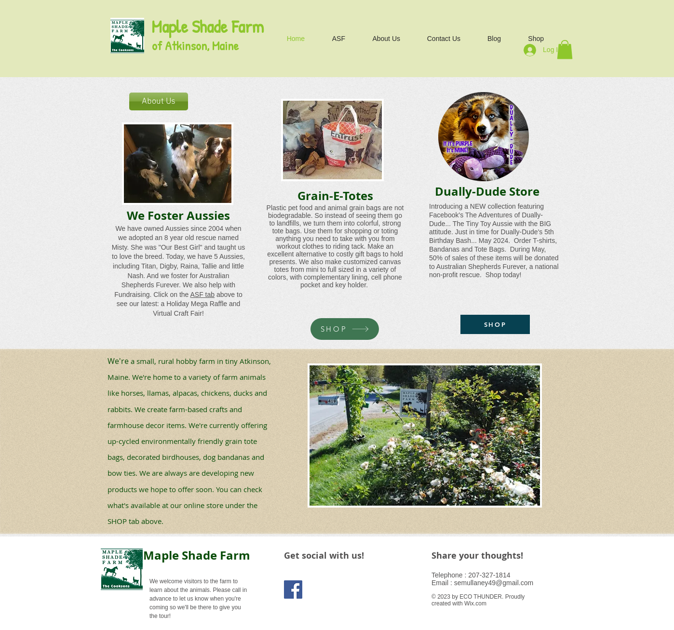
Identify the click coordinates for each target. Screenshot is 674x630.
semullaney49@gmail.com (493, 583)
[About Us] (158, 101)
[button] (565, 49)
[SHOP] (344, 329)
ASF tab (202, 294)
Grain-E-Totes (335, 196)
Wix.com (475, 603)
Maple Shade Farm (196, 555)
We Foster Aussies (178, 215)
